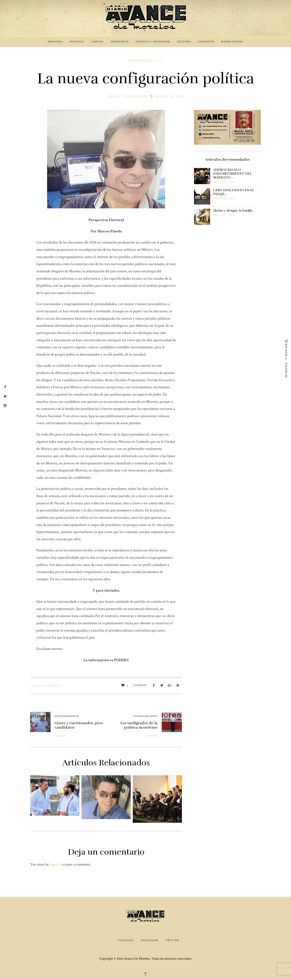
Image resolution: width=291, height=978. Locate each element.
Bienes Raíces (232, 41)
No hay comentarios (127, 96)
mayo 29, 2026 (224, 181)
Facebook (126, 940)
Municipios (120, 41)
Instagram (149, 940)
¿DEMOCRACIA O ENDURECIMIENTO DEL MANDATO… (232, 173)
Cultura (184, 41)
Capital (97, 41)
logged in (55, 864)
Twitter (172, 940)
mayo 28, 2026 (224, 198)
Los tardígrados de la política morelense (139, 725)
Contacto (206, 41)
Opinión (136, 60)
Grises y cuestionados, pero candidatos (79, 725)
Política (77, 41)
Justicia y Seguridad (153, 41)
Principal (55, 41)
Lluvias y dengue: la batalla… (233, 211)
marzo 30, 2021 (170, 96)
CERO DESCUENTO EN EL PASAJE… (233, 192)
